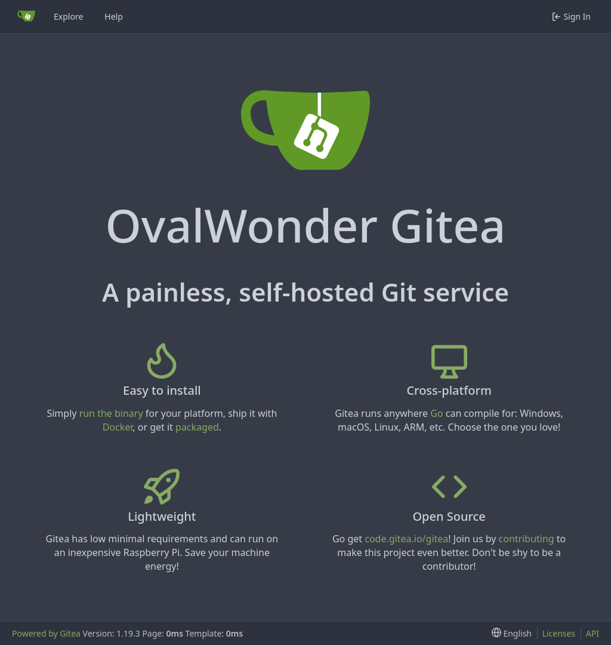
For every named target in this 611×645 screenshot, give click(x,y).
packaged (197, 427)
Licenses (559, 633)
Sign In (571, 16)
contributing (526, 538)
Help (113, 16)
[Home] (26, 17)
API (592, 633)
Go (436, 413)
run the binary (111, 413)
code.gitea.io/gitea (406, 538)
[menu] (509, 633)
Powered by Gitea (46, 633)
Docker (118, 427)
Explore (68, 16)
